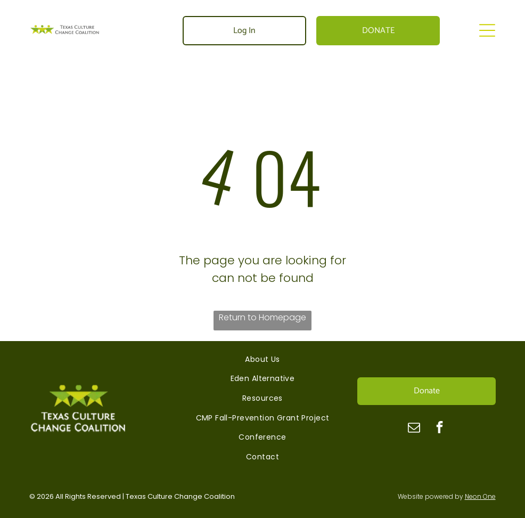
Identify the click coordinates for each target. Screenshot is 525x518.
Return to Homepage (262, 317)
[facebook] (439, 428)
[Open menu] (487, 30)
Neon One (480, 496)
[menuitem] (262, 359)
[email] (414, 428)
